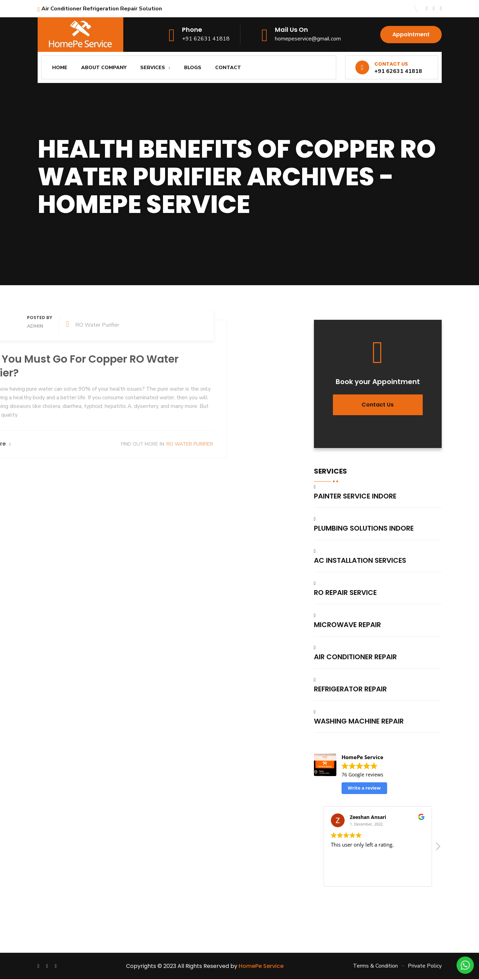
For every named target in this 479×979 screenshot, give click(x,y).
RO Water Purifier (71, 444)
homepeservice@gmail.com (308, 39)
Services (152, 67)
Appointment (411, 34)
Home (59, 67)
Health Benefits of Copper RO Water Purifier (139, 226)
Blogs (192, 67)
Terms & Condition (375, 966)
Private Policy (425, 966)
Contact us (378, 405)
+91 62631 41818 (206, 39)
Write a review (364, 788)
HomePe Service (261, 966)
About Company (103, 67)
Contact (228, 67)
